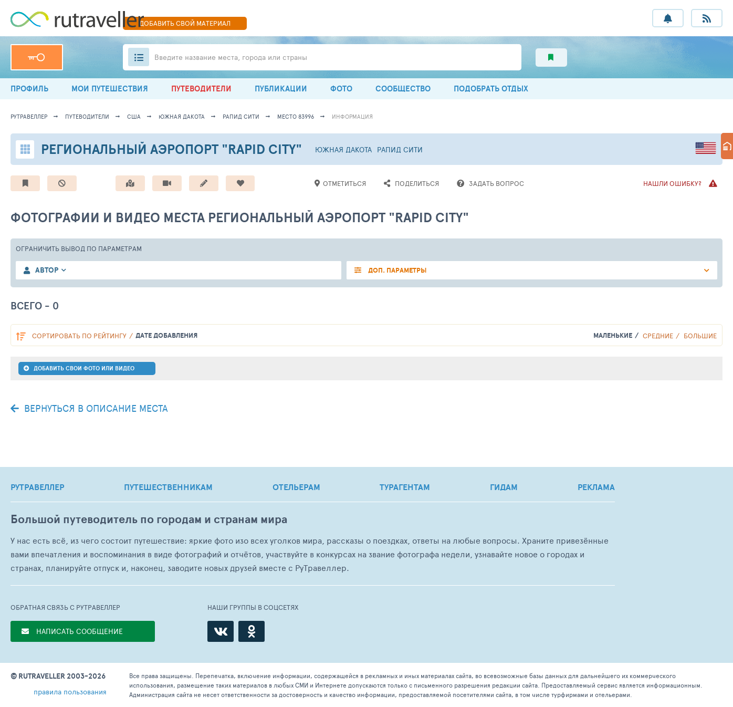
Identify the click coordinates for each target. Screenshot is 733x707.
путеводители (87, 116)
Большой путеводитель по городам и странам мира (149, 519)
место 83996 (295, 116)
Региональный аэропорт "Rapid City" (171, 149)
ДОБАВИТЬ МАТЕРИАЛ (185, 23)
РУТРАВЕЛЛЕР (37, 487)
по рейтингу (79, 335)
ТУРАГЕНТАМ (405, 487)
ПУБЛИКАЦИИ (281, 88)
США (134, 116)
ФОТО (341, 88)
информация (352, 116)
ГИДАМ (504, 487)
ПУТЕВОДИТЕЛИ (201, 88)
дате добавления (166, 335)
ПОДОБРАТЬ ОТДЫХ (491, 88)
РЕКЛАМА (596, 487)
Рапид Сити (241, 116)
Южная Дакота (182, 116)
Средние (658, 335)
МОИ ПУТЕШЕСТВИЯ (109, 88)
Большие (700, 335)
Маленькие (612, 335)
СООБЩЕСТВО (403, 88)
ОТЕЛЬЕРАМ (296, 487)
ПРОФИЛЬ (29, 88)
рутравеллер (29, 116)
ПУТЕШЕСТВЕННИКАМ (168, 487)
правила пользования (70, 691)
